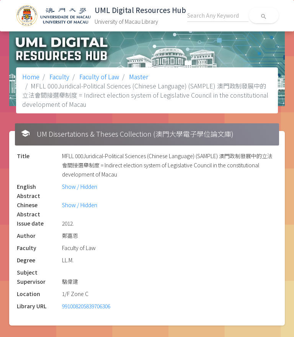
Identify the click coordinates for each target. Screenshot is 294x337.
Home (30, 76)
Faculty (58, 76)
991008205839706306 (86, 306)
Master (137, 76)
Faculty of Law (98, 76)
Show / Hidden (79, 186)
